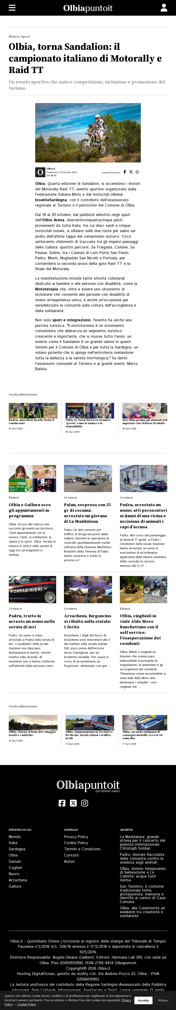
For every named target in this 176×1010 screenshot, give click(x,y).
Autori (69, 861)
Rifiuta (162, 1000)
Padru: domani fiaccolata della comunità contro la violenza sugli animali (142, 858)
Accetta (143, 1000)
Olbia (13, 855)
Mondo (15, 837)
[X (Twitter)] (73, 803)
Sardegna (17, 849)
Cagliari (15, 868)
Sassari (15, 861)
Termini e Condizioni (82, 849)
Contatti (71, 855)
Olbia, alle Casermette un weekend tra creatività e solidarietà (142, 912)
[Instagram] (84, 803)
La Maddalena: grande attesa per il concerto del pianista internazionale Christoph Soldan (142, 842)
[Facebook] (62, 803)
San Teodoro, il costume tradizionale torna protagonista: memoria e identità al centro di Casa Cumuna (142, 894)
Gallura (15, 886)
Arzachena (18, 880)
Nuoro (14, 874)
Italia (13, 843)
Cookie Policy (76, 843)
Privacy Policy (76, 837)
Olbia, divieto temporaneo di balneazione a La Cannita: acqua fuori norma (143, 874)
